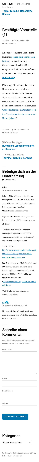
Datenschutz (6, 456)
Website (5, 403)
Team (5, 10)
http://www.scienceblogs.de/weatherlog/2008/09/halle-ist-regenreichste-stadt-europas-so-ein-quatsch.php (19, 254)
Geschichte (26, 10)
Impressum (18, 456)
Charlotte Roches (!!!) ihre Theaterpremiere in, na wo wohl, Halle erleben (19, 114)
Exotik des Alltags (11, 133)
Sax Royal (7, 3)
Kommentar (7, 350)
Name (4, 378)
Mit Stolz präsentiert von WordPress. (23, 453)
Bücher (6, 14)
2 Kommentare (10, 44)
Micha (7, 41)
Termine (14, 10)
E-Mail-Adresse (7, 391)
